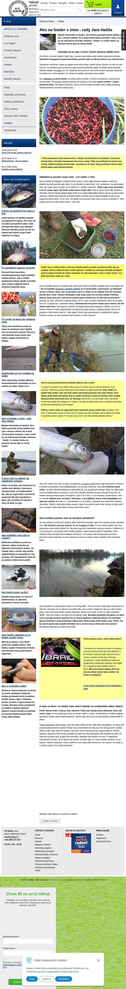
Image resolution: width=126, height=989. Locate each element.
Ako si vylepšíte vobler (14, 686)
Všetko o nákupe (75, 3)
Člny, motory (11, 108)
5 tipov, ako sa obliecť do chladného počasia (15, 479)
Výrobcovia (10, 130)
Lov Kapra (9, 43)
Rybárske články (47, 21)
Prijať (32, 979)
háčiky (59, 70)
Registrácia (101, 838)
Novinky (44, 3)
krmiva (58, 82)
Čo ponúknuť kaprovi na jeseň (18, 268)
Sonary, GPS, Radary (16, 115)
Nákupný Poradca (43, 845)
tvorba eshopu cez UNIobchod (62, 880)
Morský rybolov (12, 78)
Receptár (63, 3)
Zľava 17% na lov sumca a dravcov (17, 153)
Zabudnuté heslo (103, 841)
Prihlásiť (99, 835)
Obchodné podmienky (44, 861)
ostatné (8, 123)
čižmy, (63, 725)
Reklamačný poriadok (44, 851)
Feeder (61, 21)
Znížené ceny (11, 36)
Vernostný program (43, 848)
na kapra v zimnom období (67, 289)
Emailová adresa (10, 936)
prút (80, 528)
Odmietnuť (63, 979)
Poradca (53, 3)
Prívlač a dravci (12, 50)
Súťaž (37, 835)
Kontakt (38, 841)
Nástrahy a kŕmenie (14, 94)
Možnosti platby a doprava (46, 854)
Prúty (7, 87)
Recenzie (39, 838)
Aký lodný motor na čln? (15, 592)
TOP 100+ (34, 3)
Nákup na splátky (42, 858)
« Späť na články (50, 821)
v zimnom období (88, 484)
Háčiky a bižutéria (13, 101)
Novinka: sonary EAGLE (12, 169)
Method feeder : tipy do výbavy (15, 161)
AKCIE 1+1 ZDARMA (15, 29)
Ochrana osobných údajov (46, 864)
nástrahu (47, 79)
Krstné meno (9, 948)
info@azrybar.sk (11, 837)
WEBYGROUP (101, 880)
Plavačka (9, 71)
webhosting (80, 880)
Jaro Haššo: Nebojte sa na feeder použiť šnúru (16, 636)
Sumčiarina (10, 57)
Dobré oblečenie (47, 725)
